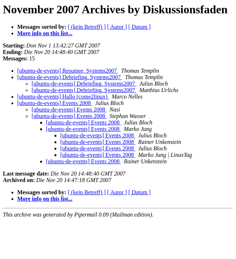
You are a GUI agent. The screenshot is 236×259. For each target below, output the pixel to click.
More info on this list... (44, 33)
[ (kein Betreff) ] (87, 27)
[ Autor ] (117, 27)
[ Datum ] (139, 27)
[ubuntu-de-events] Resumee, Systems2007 (67, 71)
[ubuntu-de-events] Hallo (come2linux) (63, 97)
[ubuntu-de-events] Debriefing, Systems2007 (69, 77)
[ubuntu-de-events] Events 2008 (54, 103)
